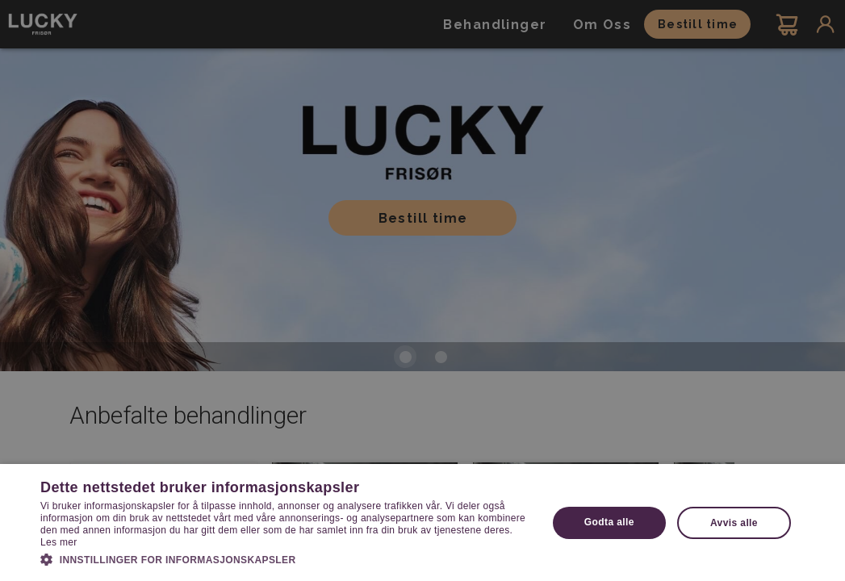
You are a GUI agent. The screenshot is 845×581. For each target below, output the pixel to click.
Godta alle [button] (609, 522)
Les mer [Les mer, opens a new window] (58, 542)
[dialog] (422, 290)
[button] (286, 558)
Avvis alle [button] (734, 523)
